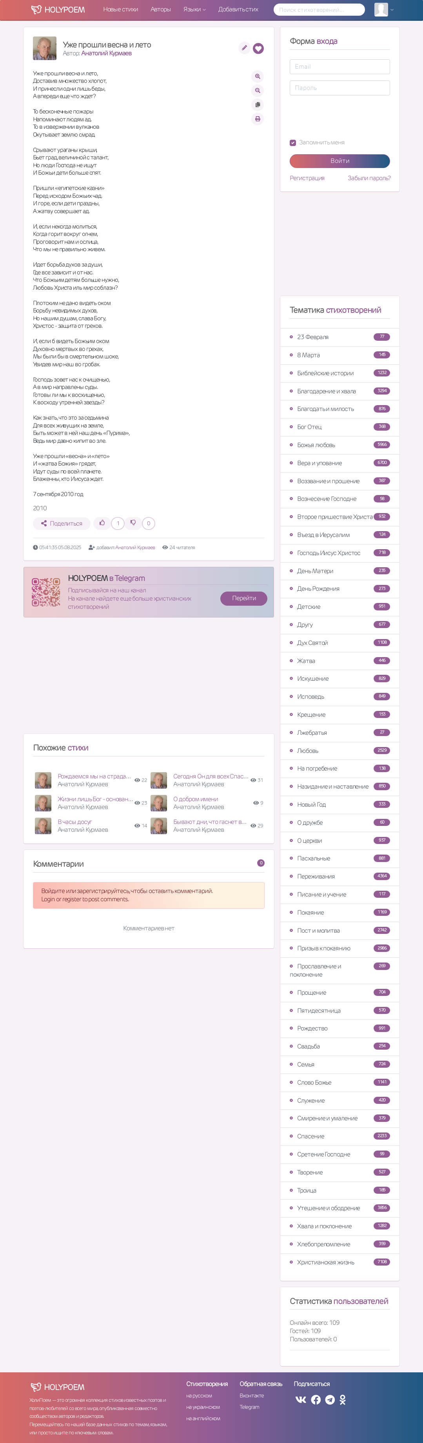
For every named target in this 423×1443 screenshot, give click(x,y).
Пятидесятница (340, 1010)
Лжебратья (340, 733)
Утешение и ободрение (340, 1208)
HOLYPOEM (87, 578)
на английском (203, 1418)
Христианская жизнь (340, 1262)
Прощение (340, 992)
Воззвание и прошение (340, 481)
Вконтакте (252, 1395)
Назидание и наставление (340, 786)
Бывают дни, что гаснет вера (212, 822)
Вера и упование (340, 463)
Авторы (161, 9)
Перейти (244, 598)
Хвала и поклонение (340, 1226)
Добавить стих (238, 9)
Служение (340, 1100)
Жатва (340, 661)
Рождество (340, 1028)
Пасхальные (340, 858)
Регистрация (307, 178)
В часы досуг (75, 822)
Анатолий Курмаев (106, 53)
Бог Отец (340, 427)
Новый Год (340, 804)
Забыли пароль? (369, 178)
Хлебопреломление (340, 1244)
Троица (340, 1190)
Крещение (340, 715)
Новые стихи (120, 9)
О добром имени (195, 799)
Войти (340, 161)
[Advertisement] (149, 679)
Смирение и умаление (340, 1118)
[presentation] (349, 117)
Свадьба (340, 1046)
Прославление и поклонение (340, 970)
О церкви (340, 841)
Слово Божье (340, 1082)
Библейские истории (340, 373)
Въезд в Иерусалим (340, 535)
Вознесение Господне (340, 499)
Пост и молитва (340, 930)
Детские (340, 607)
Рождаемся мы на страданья (97, 776)
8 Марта (340, 355)
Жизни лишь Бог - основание (96, 799)
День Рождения (340, 589)
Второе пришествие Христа (340, 517)
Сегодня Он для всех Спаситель (216, 776)
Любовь (340, 751)
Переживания (340, 876)
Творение (340, 1172)
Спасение (340, 1136)
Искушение (340, 678)
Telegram (249, 1406)
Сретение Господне (340, 1154)
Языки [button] (192, 9)
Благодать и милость (340, 409)
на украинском (203, 1406)
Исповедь (340, 696)
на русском (199, 1395)
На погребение (340, 768)
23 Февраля (340, 337)
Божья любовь (340, 445)
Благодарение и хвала (340, 391)
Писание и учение (340, 894)
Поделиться (61, 523)
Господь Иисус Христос (340, 553)
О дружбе (340, 822)
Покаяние (340, 912)
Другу (340, 625)
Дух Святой (340, 643)
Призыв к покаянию (340, 948)
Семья (340, 1064)
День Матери (340, 571)
